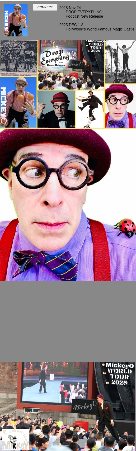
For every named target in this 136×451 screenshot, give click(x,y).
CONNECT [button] (45, 7)
